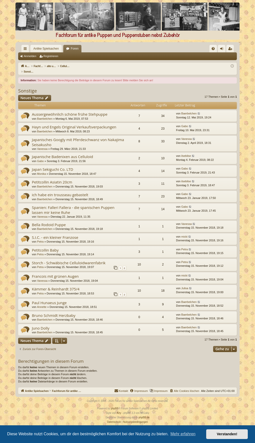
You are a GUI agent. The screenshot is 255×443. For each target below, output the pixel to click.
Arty (119, 407)
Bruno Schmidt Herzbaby (53, 310)
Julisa (184, 282)
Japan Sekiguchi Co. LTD (52, 164)
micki (184, 231)
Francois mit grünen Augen (55, 270)
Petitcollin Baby (45, 244)
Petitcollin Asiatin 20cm (52, 176)
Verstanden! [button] (227, 434)
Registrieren (51, 56)
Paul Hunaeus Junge (49, 297)
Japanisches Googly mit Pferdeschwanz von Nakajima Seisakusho (78, 137)
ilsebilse (186, 150)
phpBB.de (143, 412)
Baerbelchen (45, 113)
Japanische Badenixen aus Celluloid (62, 151)
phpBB (114, 403)
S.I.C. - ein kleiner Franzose (55, 232)
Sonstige (27, 85)
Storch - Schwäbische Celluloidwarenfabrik (69, 257)
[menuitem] (162, 48)
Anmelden (30, 56)
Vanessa (42, 143)
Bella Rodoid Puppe (49, 219)
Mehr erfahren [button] (182, 434)
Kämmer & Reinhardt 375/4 (55, 283)
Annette (42, 301)
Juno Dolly (40, 322)
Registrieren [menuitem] (231, 49)
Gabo (184, 120)
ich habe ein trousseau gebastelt (60, 189)
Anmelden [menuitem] (222, 49)
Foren (65, 48)
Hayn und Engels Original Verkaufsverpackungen (74, 121)
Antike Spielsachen (37, 48)
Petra (40, 236)
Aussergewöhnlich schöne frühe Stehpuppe (69, 108)
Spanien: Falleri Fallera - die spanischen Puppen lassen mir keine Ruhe (73, 204)
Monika (41, 168)
